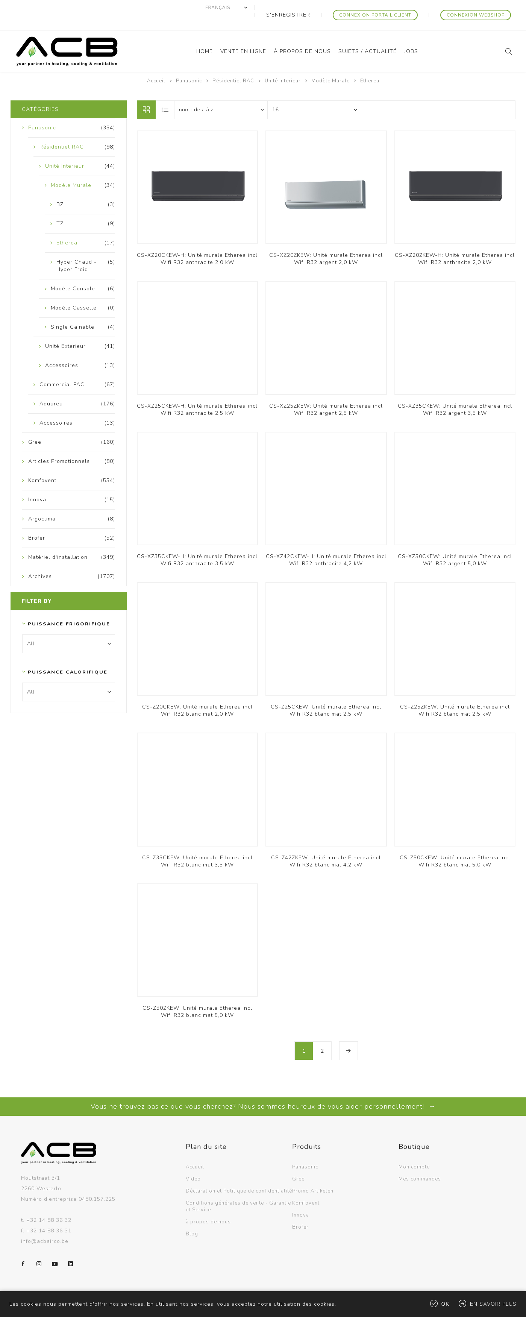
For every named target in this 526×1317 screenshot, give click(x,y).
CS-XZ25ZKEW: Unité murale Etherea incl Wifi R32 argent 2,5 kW (326, 394)
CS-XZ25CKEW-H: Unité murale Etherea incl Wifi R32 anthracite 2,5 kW (197, 394)
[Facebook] (23, 1249)
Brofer (300, 1212)
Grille (146, 94)
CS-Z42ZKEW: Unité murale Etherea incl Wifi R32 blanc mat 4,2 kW (326, 846)
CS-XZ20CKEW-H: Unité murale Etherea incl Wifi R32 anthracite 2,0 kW (197, 244)
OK (445, 1304)
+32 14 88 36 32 (48, 1205)
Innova (300, 1200)
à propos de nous (208, 1206)
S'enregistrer (313, 8)
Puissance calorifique (67, 657)
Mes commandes (420, 1164)
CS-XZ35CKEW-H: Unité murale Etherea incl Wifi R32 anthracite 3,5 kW (197, 545)
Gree (298, 1164)
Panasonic (305, 1152)
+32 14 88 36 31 (48, 1215)
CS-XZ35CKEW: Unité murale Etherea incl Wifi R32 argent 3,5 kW (455, 394)
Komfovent (306, 1188)
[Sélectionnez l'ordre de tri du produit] (221, 94)
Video (193, 1164)
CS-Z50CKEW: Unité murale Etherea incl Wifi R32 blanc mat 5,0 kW (455, 846)
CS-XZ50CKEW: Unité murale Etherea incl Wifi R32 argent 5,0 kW (455, 545)
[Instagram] (39, 1249)
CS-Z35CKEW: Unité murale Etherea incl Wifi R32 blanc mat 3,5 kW (197, 846)
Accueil (156, 65)
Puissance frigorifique (67, 608)
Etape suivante (349, 1036)
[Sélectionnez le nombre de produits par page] (314, 94)
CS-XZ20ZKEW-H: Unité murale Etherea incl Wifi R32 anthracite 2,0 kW (455, 244)
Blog (192, 1218)
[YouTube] (55, 1249)
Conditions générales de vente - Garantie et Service (238, 1191)
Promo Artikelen (312, 1176)
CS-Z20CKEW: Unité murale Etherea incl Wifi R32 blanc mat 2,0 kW (197, 695)
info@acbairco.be (44, 1226)
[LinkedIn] (71, 1249)
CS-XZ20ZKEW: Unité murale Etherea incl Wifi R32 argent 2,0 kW (326, 244)
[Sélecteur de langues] (258, 7)
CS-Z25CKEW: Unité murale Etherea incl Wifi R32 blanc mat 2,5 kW (326, 695)
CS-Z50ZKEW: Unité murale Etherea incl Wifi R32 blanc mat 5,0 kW (197, 996)
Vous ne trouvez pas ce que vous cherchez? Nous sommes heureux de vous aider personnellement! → (263, 1091)
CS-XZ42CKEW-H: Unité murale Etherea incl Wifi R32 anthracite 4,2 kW (326, 545)
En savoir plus (493, 1304)
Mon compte (414, 1152)
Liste (165, 94)
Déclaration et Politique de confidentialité (239, 1176)
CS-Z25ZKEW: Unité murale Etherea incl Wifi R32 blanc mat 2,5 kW (455, 695)
